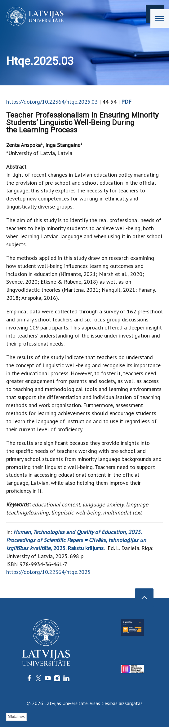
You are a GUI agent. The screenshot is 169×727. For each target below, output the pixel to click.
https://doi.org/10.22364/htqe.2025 (48, 571)
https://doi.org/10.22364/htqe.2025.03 (52, 101)
